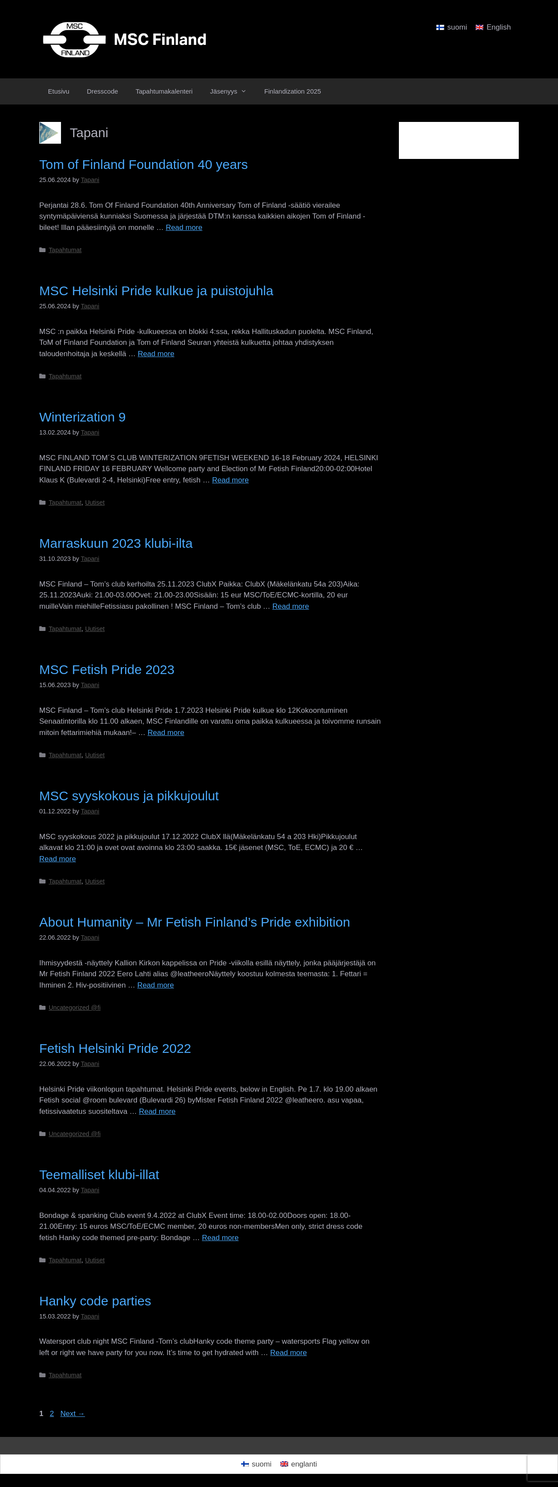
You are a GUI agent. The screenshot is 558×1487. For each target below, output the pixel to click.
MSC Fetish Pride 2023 (106, 669)
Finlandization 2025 (292, 91)
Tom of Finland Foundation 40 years (143, 164)
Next (72, 1413)
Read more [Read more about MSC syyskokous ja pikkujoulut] (57, 859)
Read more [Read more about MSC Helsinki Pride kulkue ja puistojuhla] (156, 354)
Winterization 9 (82, 417)
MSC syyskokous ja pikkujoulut (129, 796)
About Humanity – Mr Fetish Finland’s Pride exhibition (194, 922)
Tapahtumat (65, 249)
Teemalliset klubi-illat (99, 1174)
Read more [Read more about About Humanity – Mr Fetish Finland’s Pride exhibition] (155, 985)
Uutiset (95, 502)
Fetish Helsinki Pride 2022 (115, 1048)
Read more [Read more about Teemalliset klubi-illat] (220, 1238)
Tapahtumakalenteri (164, 91)
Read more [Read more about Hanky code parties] (288, 1353)
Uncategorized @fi (75, 1007)
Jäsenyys (233, 91)
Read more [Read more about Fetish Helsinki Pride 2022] (157, 1111)
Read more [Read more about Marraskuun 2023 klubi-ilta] (290, 606)
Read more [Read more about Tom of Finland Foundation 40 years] (184, 227)
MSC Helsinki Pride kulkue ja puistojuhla (156, 290)
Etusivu (58, 91)
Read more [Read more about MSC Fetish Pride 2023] (166, 732)
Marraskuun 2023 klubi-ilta (116, 543)
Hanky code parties (95, 1301)
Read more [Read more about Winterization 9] (230, 480)
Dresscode (102, 91)
